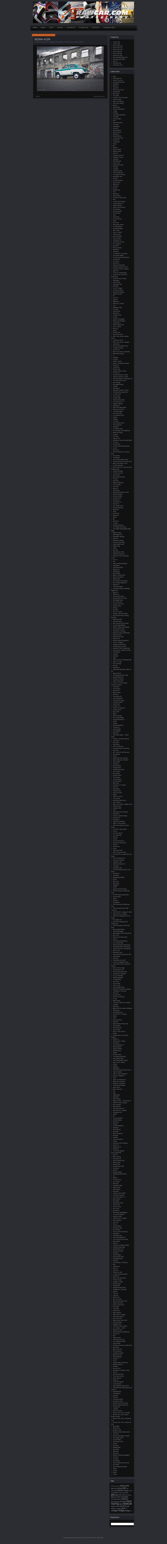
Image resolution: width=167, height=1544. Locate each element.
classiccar (60, 42)
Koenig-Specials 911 (119, 719)
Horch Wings (116, 983)
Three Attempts (117, 425)
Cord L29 (115, 298)
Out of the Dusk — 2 (118, 402)
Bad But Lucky (117, 1430)
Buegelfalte (116, 1068)
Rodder (115, 1141)
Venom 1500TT (117, 149)
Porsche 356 (116, 311)
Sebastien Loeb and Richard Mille (122, 440)
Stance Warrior (117, 1378)
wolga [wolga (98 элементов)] (127, 1510)
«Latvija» (115, 523)
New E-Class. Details (119, 1062)
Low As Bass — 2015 (119, 1328)
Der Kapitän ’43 (117, 920)
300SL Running (117, 715)
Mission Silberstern (118, 482)
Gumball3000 (116, 731)
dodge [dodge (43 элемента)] (112, 1492)
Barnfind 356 (116, 579)
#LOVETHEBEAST (118, 1126)
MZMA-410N (116, 546)
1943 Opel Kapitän (118, 931)
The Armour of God (118, 1376)
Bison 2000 (116, 712)
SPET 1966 (116, 230)
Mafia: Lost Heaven (118, 101)
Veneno (115, 1443)
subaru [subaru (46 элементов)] (119, 1508)
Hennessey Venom (118, 224)
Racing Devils (117, 196)
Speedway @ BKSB (118, 877)
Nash (114, 215)
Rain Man (115, 1022)
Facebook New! (109, 27)
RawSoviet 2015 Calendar (120, 1143)
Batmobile (115, 246)
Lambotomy (116, 344)
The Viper (115, 309)
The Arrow (116, 124)
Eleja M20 (115, 1451)
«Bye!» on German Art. (119, 1079)
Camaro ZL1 (116, 350)
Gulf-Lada (115, 486)
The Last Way (117, 484)
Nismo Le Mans (117, 248)
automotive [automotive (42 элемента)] (117, 1486)
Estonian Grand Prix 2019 (120, 267)
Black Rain (116, 783)
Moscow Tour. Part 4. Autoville (121, 1412)
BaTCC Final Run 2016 (119, 852)
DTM (114, 120)
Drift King (115, 958)
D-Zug (114, 144)
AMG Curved (116, 1187)
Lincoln (115, 448)
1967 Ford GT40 (117, 796)
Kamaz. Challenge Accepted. (121, 363)
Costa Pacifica (117, 1439)
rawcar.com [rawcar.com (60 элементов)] (115, 1506)
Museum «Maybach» (119, 1076)
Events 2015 (116, 46)
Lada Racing (116, 956)
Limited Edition (117, 1226)
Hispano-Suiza (117, 606)
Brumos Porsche (117, 496)
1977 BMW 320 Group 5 (120, 527)
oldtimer (81, 42)
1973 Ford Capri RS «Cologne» (122, 1002)
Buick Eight (116, 1201)
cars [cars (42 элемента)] (127, 1488)
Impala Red (116, 140)
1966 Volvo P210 (117, 850)
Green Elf (115, 128)
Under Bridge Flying (118, 987)
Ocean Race (116, 455)
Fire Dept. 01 (116, 817)
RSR (114, 199)
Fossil (114, 1077)
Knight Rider (116, 92)
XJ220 (114, 756)
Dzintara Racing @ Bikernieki (121, 1332)
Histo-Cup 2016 (117, 792)
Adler (114, 76)
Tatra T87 (115, 1293)
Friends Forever (117, 1280)
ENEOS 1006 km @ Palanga (121, 627)
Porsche (115, 317)
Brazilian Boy (116, 190)
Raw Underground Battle (120, 1466)
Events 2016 (116, 47)
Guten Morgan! (117, 1255)
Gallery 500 (83, 27)
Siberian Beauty (117, 205)
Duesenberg (116, 107)
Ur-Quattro (116, 866)
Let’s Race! (116, 261)
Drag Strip (116, 481)
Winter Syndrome (118, 1133)
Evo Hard (115, 610)
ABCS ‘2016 (116, 950)
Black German (117, 1156)
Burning (115, 665)
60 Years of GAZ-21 (118, 679)
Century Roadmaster (119, 109)
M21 (114, 145)
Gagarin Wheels (117, 1049)
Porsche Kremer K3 (118, 841)
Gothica (115, 417)
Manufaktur (116, 1233)
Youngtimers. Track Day (119, 1289)
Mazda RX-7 (116, 1210)
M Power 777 (116, 706)
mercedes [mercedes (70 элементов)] (124, 1497)
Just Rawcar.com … (118, 1012)
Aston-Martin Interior (118, 596)
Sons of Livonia (117, 1299)
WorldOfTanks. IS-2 (118, 1249)
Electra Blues (116, 1199)
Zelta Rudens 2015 (118, 1257)
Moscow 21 (116, 450)
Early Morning (117, 1050)
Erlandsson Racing (118, 540)
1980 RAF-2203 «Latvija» (120, 1102)
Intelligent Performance (119, 644)
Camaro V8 (116, 1334)
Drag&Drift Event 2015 (119, 1287)
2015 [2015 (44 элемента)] (112, 1486)
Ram (114, 1335)
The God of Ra (117, 1179)
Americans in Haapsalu (119, 973)
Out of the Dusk (117, 413)
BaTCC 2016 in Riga (119, 968)
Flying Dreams (117, 767)
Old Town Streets (117, 833)
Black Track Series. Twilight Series (122, 804)
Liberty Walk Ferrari (99, 96)
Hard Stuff (116, 1445)
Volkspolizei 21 (117, 240)
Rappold (115, 1066)
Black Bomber (117, 1106)
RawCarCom (42, 35)
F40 (114, 561)
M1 (114, 296)
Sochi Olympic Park (118, 423)
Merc (114, 1264)
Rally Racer (116, 819)
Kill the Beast (116, 1230)
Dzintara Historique (118, 525)
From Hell (115, 436)
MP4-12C (115, 328)
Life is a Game (117, 326)
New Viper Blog (117, 236)
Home (35, 27)
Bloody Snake (117, 692)
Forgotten (115, 357)
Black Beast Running (119, 477)
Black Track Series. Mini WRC (121, 351)
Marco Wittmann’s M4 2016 (120, 760)
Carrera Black (117, 896)
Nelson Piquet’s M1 (118, 325)
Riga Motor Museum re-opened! (122, 989)
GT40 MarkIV (116, 652)
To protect (115, 1459)
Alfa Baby (115, 656)
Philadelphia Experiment (120, 1174)
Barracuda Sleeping (118, 292)
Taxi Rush (115, 1457)
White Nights (116, 573)
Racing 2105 (116, 1164)
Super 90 (115, 538)
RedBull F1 (116, 249)
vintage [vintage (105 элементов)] (114, 1510)
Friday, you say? (117, 1272)
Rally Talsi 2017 (117, 635)
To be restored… (117, 779)
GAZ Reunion (117, 209)
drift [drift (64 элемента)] (116, 1492)
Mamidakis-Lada (117, 176)
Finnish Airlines (117, 132)
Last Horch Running (118, 1195)
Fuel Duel (115, 1270)
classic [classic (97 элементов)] (120, 1490)
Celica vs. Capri (117, 662)
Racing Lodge (117, 1283)
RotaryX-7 (116, 1359)
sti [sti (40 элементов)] (116, 1508)
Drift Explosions (117, 1351)
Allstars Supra (117, 1337)
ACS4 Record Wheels (119, 1085)
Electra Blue (116, 789)
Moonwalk (116, 1131)
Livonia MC (116, 1309)
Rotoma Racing (117, 1020)
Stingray (115, 419)
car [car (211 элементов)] (124, 1487)
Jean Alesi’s (116, 740)
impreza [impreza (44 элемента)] (129, 1495)
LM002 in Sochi (117, 361)
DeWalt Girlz (116, 638)
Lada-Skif (115, 1295)
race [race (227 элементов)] (129, 1501)
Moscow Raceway (118, 507)
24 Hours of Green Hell (119, 197)
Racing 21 (116, 900)
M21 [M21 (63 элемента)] (119, 1497)
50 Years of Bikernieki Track (121, 962)
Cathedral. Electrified (119, 821)
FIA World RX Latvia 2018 (120, 392)
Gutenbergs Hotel (118, 1203)
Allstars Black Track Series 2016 (122, 933)
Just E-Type (116, 1181)
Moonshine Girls (117, 1228)
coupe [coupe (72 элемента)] (125, 1490)
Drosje (115, 848)
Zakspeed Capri (117, 284)
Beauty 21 (116, 86)
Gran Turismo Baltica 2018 (120, 459)
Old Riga (115, 113)
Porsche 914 (116, 259)
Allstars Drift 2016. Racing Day (121, 945)
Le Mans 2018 (117, 394)
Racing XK (116, 515)
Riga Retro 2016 (117, 952)
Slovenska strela (117, 122)
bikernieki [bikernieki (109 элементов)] (124, 1486)
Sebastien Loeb (117, 862)
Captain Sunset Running (120, 889)
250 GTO (115, 153)
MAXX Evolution (117, 1411)
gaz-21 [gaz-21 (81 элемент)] (118, 1495)
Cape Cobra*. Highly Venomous (122, 650)
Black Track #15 (117, 1089)
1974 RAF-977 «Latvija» (120, 1014)
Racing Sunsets (117, 211)
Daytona (115, 147)
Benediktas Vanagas (118, 536)
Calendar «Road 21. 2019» (120, 375)
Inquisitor (115, 1137)
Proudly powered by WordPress (73, 1537)
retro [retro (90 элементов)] (124, 1506)
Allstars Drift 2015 (118, 1303)
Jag (114, 1176)
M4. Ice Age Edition (118, 717)
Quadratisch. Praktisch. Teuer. (121, 1370)
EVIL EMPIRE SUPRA (119, 1341)
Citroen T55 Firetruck (119, 708)
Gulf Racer (116, 1149)
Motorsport (116, 55)
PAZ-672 (115, 787)
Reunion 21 (116, 263)
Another (115, 42)
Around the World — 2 (119, 1197)
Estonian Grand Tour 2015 (120, 1403)
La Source (116, 421)
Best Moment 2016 (118, 636)
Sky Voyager (116, 754)
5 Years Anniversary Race (120, 1274)
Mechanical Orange (118, 353)
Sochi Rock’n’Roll (118, 334)
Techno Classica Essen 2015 (121, 1463)
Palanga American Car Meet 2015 (122, 1345)
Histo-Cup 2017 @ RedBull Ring (122, 660)
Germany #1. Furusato (119, 785)
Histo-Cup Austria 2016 (119, 843)
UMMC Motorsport (118, 977)
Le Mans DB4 (117, 398)
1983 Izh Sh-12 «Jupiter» (120, 914)
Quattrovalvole (117, 130)
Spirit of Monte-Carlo (119, 1160)
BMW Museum (117, 1047)
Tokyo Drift (116, 1449)
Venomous (116, 251)
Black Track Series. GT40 (120, 463)
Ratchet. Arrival (117, 1216)
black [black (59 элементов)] (112, 1488)
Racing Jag (116, 1010)
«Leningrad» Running (119, 174)
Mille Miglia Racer (118, 600)
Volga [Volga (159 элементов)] (121, 1510)
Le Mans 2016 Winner (119, 201)
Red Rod (115, 1260)
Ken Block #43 (117, 498)
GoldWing (115, 1253)
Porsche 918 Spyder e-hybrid (121, 1436)
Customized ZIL (117, 696)
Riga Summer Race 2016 (120, 937)
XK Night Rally (117, 979)
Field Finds (116, 513)
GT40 (114, 511)
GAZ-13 (115, 1224)
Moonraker (116, 1006)
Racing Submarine (118, 725)
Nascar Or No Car (118, 80)
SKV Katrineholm (117, 698)
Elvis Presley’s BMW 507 (120, 583)
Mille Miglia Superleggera (120, 1212)
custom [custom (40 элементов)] (130, 1490)
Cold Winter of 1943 (118, 242)
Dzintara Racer (117, 710)
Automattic (100, 1537)
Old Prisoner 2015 (118, 1441)
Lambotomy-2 (117, 323)
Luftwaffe (115, 1004)
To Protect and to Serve (119, 380)
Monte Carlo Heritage (119, 321)
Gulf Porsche (116, 282)
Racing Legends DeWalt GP (121, 640)
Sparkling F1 (116, 405)
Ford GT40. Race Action (120, 829)
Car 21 (115, 1360)
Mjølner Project (117, 532)
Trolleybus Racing (118, 348)
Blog (51, 27)
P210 (114, 192)
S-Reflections (116, 1393)
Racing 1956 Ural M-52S (120, 598)
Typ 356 (115, 844)
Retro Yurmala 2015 (118, 1305)
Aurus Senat (116, 396)
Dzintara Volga (117, 99)
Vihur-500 (115, 186)
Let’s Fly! (115, 359)
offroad (76, 42)
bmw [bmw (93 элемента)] (120, 1488)
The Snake (116, 95)
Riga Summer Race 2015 (120, 1301)
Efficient (115, 1170)
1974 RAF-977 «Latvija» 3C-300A (122, 912)
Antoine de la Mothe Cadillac (121, 1245)
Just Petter (116, 875)
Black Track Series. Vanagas (121, 342)
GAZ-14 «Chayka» (118, 642)
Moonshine (116, 742)
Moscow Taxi (116, 332)
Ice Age (115, 998)
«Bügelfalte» (116, 126)
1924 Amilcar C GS (118, 970)
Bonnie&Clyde (117, 765)
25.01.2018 (51, 35)
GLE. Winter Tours (118, 506)
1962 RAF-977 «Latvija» (120, 1110)
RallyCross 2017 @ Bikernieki (121, 633)
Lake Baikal (116, 388)
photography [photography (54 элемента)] (115, 1501)
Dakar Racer (116, 1087)
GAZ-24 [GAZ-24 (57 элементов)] (124, 1495)
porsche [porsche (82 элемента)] (122, 1501)
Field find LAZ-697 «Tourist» (121, 269)
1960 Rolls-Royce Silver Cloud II (122, 1070)
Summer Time (117, 995)
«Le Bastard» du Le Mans (120, 253)
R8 (113, 519)
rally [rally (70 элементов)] (120, 1504)
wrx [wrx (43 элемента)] (131, 1510)
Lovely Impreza (117, 1384)
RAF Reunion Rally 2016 (120, 972)
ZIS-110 (115, 1372)
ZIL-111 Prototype (118, 975)
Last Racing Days (118, 567)
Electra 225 (116, 1297)
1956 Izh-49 (116, 846)
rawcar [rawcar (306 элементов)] (127, 1503)
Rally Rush (116, 521)
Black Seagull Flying (118, 929)
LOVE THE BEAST (118, 1382)
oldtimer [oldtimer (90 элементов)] (124, 1499)
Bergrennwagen (117, 1172)
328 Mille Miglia (117, 1120)
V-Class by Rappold (118, 1214)
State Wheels (116, 1099)
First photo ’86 (117, 1158)
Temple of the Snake (118, 400)
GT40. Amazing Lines (119, 858)
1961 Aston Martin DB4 (119, 407)
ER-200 (115, 188)
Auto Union (116, 981)
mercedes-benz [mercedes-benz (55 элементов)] (116, 1499)
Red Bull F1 (116, 814)
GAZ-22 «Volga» (117, 288)
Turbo (114, 1018)
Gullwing (115, 167)
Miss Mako (116, 1191)
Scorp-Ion (115, 1380)
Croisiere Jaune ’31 (118, 155)
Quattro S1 (116, 1145)
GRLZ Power (116, 1029)
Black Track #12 (117, 1355)
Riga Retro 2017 (117, 619)
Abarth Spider (117, 729)
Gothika (115, 1064)
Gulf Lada (115, 993)
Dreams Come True (118, 409)
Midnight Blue (117, 1447)
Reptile (115, 1033)
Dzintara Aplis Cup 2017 (120, 646)
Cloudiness (116, 1168)
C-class (115, 1474)
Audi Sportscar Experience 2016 (122, 954)
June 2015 (116, 1434)
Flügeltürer (116, 84)
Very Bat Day (116, 688)
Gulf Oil (115, 831)
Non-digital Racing (118, 384)
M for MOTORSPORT (119, 1237)
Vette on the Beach (118, 577)
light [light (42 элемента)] (116, 1497)
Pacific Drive (116, 1310)
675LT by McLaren (118, 746)
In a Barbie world (117, 429)
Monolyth (115, 1135)
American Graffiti (117, 702)
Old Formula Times (118, 90)
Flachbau (115, 1366)
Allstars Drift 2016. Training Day (122, 948)
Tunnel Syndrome (118, 1118)
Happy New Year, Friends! (120, 758)
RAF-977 (115, 1268)
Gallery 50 (71, 27)
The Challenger (117, 835)
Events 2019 (116, 53)
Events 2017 (116, 49)
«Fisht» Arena (117, 234)
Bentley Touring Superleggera (121, 1455)
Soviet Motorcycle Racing (120, 941)
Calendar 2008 (117, 808)
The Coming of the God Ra (120, 1239)
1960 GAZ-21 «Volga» (119, 1041)
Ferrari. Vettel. (117, 238)
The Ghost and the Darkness (121, 257)
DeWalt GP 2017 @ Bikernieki (121, 648)
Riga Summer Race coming (120, 623)
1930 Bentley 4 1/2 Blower (120, 1262)
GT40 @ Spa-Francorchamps (121, 446)
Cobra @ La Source (118, 303)
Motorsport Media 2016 (119, 800)
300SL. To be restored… (120, 823)
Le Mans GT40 (117, 315)
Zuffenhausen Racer (118, 769)
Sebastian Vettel (117, 1185)
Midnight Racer (117, 1324)
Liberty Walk (116, 762)
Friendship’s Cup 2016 (119, 960)
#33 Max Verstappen (119, 319)
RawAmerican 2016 (118, 1166)
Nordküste (116, 427)
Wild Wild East (117, 161)
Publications (116, 65)
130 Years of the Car (118, 1108)
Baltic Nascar (116, 1000)
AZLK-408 (116, 1222)
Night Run (115, 271)
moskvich (67, 42)
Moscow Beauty (117, 621)
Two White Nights (118, 411)
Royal (114, 221)
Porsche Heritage (118, 228)
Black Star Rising (117, 432)
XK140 (115, 879)
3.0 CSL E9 (116, 373)
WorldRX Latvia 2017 (119, 554)
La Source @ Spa (118, 138)
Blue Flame (116, 93)
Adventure (116, 159)
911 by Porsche (117, 219)
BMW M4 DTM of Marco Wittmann (122, 1008)
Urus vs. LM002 (117, 232)
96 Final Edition (117, 781)
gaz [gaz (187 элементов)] (113, 1494)
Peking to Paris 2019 (119, 265)
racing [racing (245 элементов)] (115, 1503)
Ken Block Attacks (118, 180)
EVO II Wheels (117, 663)
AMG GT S (116, 1039)
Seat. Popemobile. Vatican (120, 1060)
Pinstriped (115, 1128)
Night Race (116, 301)
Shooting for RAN (118, 1401)
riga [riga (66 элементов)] (127, 1506)
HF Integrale (116, 1461)
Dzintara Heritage (118, 471)
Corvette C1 (116, 727)
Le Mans (115, 434)
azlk (56, 42)
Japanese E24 (117, 1147)
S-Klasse (115, 479)
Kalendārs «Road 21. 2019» (121, 390)
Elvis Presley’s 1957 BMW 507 (121, 430)
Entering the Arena (118, 165)
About (43, 27)
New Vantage (116, 382)
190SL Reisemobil (118, 681)
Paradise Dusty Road (119, 1247)
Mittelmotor (116, 134)
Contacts (95, 27)
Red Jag (115, 837)
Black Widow (116, 1241)
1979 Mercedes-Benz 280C (120, 675)
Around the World (118, 290)
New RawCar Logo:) (118, 700)
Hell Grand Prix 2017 (119, 629)
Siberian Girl (116, 438)
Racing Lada (116, 369)
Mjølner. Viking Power (119, 575)
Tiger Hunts (116, 883)
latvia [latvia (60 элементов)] (113, 1497)
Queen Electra (117, 673)
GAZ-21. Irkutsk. (117, 611)
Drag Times (116, 217)
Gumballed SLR (117, 1112)
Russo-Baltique (117, 1220)
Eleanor (115, 1291)
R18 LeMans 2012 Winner (120, 581)
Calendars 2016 (117, 1235)
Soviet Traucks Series (119, 207)
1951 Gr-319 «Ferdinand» (120, 1074)
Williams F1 (116, 184)
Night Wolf (116, 1097)
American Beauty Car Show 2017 (122, 461)
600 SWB (115, 286)
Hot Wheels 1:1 (117, 502)
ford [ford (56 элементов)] (127, 1492)
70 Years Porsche (118, 473)
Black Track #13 (117, 1349)
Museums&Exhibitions (119, 57)
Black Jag (115, 881)
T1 (113, 355)
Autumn (115, 839)
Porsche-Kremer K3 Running (121, 748)
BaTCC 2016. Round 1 (119, 1031)
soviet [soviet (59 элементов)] (113, 1508)
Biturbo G (115, 592)
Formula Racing (117, 1322)
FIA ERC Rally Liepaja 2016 (121, 895)
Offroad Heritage (117, 494)
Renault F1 (116, 365)
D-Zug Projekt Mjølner (119, 625)
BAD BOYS (116, 1276)
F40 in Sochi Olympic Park (120, 346)
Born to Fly (116, 935)
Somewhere (116, 902)
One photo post (45, 42)
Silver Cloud (116, 1205)
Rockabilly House (118, 1258)
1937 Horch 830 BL (118, 103)
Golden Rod (116, 1266)
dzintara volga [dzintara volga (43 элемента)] (121, 1492)
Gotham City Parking (119, 542)
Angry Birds (116, 565)
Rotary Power (117, 1162)
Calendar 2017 (117, 791)
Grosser (115, 1470)
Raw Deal (115, 694)
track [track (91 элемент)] (123, 1508)
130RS (115, 1114)
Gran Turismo (117, 771)
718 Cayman (116, 777)
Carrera (115, 939)
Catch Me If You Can (119, 1339)
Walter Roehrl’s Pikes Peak (120, 1024)
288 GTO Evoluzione (119, 997)
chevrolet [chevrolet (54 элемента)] (114, 1490)
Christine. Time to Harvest (120, 97)
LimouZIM (115, 117)
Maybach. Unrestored (119, 1083)
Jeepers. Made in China (119, 371)
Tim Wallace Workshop (119, 1056)
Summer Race (117, 1206)
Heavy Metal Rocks (118, 1058)
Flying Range (116, 1343)
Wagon (115, 794)
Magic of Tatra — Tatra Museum (122, 1101)
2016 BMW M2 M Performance (121, 946)
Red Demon (116, 667)
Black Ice (115, 488)
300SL (115, 517)
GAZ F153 (116, 222)
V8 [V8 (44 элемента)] (126, 1508)
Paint (114, 61)
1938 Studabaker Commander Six (122, 378)
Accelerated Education (119, 115)
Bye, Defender (117, 1104)
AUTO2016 (116, 1043)
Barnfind (115, 178)
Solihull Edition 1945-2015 (120, 1362)
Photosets (115, 63)
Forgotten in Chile (118, 157)
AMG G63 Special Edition (120, 563)
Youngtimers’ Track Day (119, 991)
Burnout (115, 105)
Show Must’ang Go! (118, 1316)
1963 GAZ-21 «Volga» (119, 1314)
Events (60, 27)
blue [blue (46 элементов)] (116, 1488)
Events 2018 (116, 51)
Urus (114, 305)
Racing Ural (116, 500)
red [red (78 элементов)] (120, 1506)
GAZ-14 (115, 559)
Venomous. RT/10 (118, 340)
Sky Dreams (116, 490)
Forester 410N (117, 1054)
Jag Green (116, 88)
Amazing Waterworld (119, 82)
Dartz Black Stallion (118, 255)
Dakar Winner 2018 (118, 552)
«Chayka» (116, 169)
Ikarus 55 (115, 1243)
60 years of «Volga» (118, 860)
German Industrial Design (120, 816)
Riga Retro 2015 (117, 1330)
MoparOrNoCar (117, 136)
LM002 (38, 96)
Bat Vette (115, 550)
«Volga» (115, 111)
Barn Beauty (116, 773)
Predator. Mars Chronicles (120, 613)
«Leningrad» (116, 142)
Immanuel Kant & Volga (119, 278)
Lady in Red (116, 163)
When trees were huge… (120, 1278)
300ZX (115, 1472)
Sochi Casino (116, 182)
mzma (72, 42)
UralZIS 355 (116, 704)
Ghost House (116, 1189)
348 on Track (116, 985)
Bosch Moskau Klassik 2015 (121, 1386)
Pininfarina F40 (117, 78)
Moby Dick (116, 509)
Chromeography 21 (118, 1045)
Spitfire (115, 1016)
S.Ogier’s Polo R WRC (119, 1193)
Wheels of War (117, 151)
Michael (115, 1178)
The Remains (116, 213)
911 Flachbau (117, 1025)
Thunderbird (116, 457)
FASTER (115, 1397)
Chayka (115, 723)
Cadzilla (115, 386)
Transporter (116, 687)
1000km (115, 1052)
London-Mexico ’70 (118, 203)
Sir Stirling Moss (117, 226)
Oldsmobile (116, 280)
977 (114, 1116)
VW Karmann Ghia (118, 1374)
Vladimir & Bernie (118, 403)
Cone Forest (116, 475)
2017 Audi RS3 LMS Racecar (121, 752)
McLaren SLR (117, 1368)
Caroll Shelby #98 (118, 172)
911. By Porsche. (117, 602)
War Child (115, 733)
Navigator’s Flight (118, 1282)
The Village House (118, 1438)
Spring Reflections (118, 677)
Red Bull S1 (116, 873)
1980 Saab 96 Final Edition (120, 812)
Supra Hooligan (117, 1072)
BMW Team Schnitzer (119, 1081)
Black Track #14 (117, 1318)
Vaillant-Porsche (117, 170)
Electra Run (116, 690)
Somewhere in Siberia (119, 631)
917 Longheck (117, 244)
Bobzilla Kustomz (118, 1364)
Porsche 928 (116, 444)
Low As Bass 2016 (118, 943)
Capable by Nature (118, 1353)
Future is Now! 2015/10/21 (120, 1231)
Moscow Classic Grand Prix (120, 1405)
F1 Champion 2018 (118, 415)
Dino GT (115, 1154)
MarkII (114, 713)
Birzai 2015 (116, 1347)
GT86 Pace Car (117, 1027)
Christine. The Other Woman (121, 739)
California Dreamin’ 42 (119, 864)
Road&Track (116, 571)
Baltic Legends (117, 1312)
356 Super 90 (116, 1129)
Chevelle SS (116, 1407)
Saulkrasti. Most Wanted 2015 (121, 1432)
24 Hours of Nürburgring (120, 273)
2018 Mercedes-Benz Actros (121, 492)
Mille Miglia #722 (117, 534)
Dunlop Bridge (117, 118)
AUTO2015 (116, 1464)
